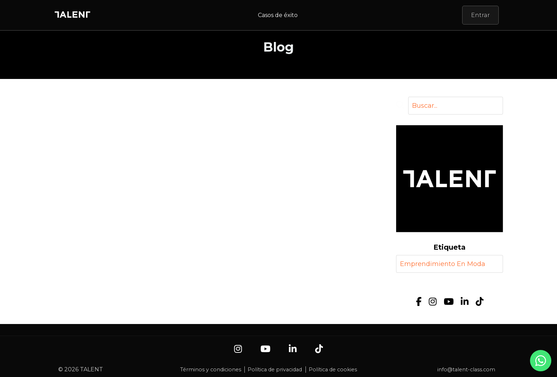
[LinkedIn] (465, 301)
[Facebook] (419, 301)
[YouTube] (449, 301)
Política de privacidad (275, 369)
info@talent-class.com (466, 369)
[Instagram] (433, 301)
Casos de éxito (278, 15)
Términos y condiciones (210, 369)
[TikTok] (479, 301)
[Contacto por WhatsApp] (540, 364)
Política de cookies (333, 369)
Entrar (480, 15)
